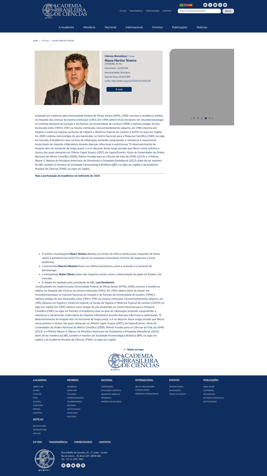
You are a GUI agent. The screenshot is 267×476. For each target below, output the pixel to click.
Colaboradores (74, 401)
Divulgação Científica (111, 390)
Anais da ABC (209, 386)
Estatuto (37, 394)
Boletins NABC (39, 426)
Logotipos (37, 413)
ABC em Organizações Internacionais (145, 388)
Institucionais (73, 409)
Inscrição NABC (40, 430)
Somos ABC (72, 390)
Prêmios (37, 409)
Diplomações (175, 390)
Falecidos (71, 416)
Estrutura (38, 405)
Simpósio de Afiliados (111, 401)
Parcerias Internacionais (147, 394)
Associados (72, 413)
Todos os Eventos (177, 394)
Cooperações (107, 386)
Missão (36, 390)
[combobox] (199, 11)
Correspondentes (75, 398)
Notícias (37, 433)
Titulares (71, 394)
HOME (35, 40)
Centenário (208, 390)
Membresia (72, 386)
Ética (35, 398)
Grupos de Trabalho (110, 394)
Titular (45, 40)
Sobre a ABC (38, 386)
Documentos (209, 394)
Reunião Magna (176, 386)
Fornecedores (152, 11)
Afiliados (71, 405)
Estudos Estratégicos (213, 398)
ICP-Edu (123, 11)
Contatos (166, 11)
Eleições (37, 401)
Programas (106, 398)
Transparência (136, 11)
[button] (177, 84)
